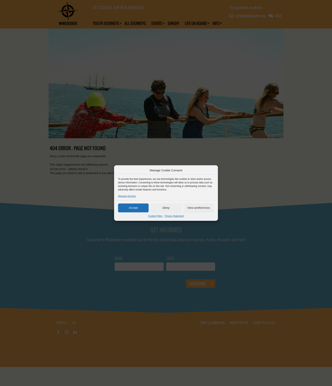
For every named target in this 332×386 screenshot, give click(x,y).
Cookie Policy (155, 216)
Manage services (127, 196)
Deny (165, 207)
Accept (133, 207)
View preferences (198, 207)
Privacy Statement (174, 216)
